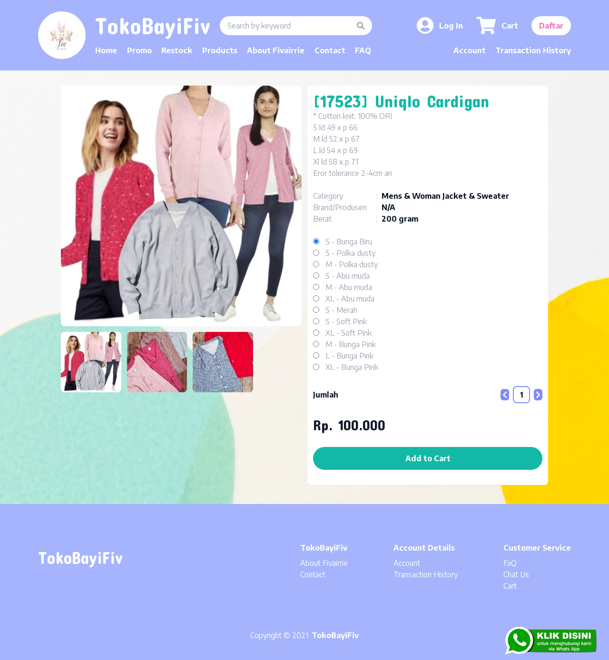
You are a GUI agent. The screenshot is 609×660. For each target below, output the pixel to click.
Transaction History (533, 50)
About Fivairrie (275, 50)
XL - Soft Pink (348, 333)
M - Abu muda (348, 287)
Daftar (551, 25)
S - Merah (341, 310)
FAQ (363, 50)
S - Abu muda (347, 276)
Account (469, 50)
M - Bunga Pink (350, 344)
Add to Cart (428, 458)
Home (106, 50)
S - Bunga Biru (348, 241)
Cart (510, 586)
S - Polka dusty (350, 253)
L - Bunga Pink (349, 355)
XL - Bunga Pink (351, 367)
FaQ (510, 563)
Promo (139, 50)
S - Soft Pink (346, 321)
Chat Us (516, 574)
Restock (176, 50)
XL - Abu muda (349, 298)
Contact (329, 50)
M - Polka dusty (351, 264)
